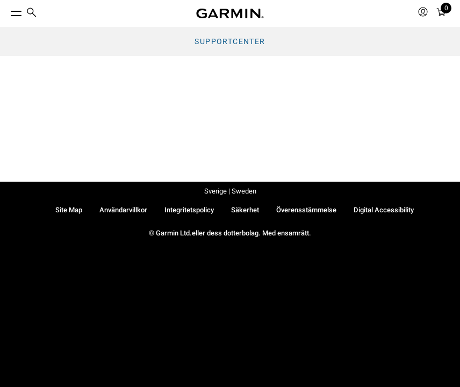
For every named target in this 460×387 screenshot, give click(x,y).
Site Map (68, 210)
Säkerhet (245, 210)
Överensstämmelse (306, 210)
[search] (32, 13)
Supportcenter (230, 41)
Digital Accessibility (384, 210)
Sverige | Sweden (230, 191)
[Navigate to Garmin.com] (230, 13)
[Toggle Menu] (6, 11)
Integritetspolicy (189, 210)
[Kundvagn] (441, 14)
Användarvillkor (123, 210)
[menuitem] (32, 13)
